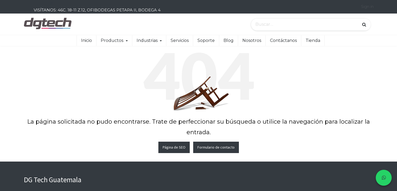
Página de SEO (174, 147)
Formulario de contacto (216, 147)
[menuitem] (86, 40)
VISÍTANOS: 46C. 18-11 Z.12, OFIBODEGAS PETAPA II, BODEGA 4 (97, 9)
